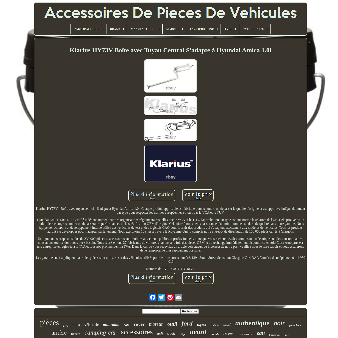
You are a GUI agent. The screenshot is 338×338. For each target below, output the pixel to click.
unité (227, 325)
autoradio (111, 324)
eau (261, 333)
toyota (201, 325)
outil (172, 324)
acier (287, 334)
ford (187, 323)
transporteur (274, 335)
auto (76, 324)
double (215, 334)
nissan (75, 334)
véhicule (91, 324)
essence (229, 334)
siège (182, 334)
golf (160, 334)
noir (279, 323)
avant (198, 332)
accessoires (137, 332)
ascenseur (245, 334)
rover (139, 324)
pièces (49, 322)
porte (65, 325)
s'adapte (214, 325)
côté (127, 325)
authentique (252, 323)
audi (171, 333)
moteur (156, 324)
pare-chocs (295, 325)
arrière (59, 332)
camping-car (100, 332)
